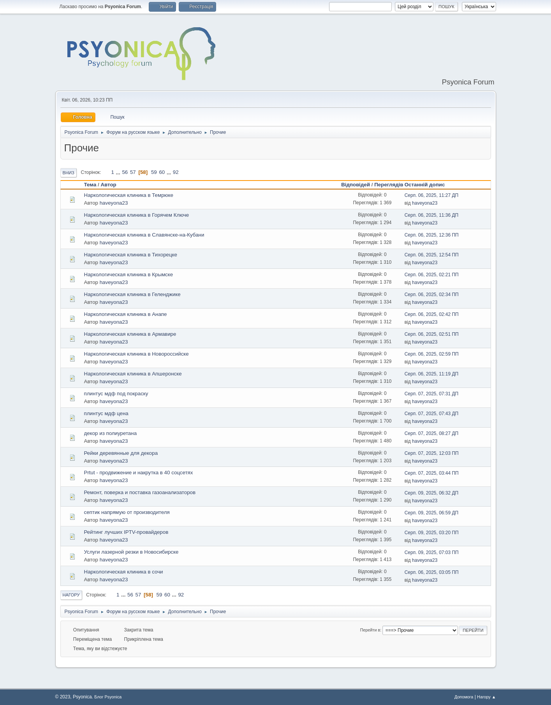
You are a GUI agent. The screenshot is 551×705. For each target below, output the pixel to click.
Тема (90, 185)
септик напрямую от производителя (127, 512)
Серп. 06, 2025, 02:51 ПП (432, 334)
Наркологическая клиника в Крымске (128, 274)
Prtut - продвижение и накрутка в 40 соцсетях (138, 472)
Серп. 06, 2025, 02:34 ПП (432, 294)
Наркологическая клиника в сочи (123, 572)
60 (162, 172)
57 (133, 172)
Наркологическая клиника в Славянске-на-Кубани (144, 235)
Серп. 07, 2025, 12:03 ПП (432, 453)
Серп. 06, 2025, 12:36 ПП (432, 235)
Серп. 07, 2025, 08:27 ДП (432, 433)
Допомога (463, 696)
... (119, 172)
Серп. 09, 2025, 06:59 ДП (432, 513)
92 (176, 172)
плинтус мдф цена (106, 413)
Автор (111, 185)
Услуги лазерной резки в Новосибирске (131, 552)
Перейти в (370, 630)
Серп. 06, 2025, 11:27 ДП (432, 195)
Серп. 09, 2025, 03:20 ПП (432, 532)
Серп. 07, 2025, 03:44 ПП (432, 473)
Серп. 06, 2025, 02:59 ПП (432, 354)
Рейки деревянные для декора (121, 453)
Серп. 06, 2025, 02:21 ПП (432, 274)
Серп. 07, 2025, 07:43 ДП (432, 413)
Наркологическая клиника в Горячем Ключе (136, 215)
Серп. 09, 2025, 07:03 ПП (432, 552)
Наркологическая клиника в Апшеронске (133, 374)
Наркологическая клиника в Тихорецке (130, 255)
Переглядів (388, 185)
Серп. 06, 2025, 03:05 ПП (432, 572)
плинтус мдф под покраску (116, 393)
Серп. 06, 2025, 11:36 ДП (432, 215)
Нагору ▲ (486, 696)
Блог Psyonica (107, 696)
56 (125, 172)
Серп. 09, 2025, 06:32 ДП (432, 493)
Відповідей (355, 185)
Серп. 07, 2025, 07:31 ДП (432, 393)
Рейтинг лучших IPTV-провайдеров (126, 532)
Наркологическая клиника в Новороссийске (136, 354)
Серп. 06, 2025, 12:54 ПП (432, 255)
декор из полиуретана (110, 433)
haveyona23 (114, 203)
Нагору (71, 595)
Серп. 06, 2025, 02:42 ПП (432, 314)
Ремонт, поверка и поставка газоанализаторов (140, 492)
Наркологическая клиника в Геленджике (132, 294)
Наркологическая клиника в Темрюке (128, 195)
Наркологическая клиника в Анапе (125, 314)
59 (154, 172)
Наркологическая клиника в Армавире (130, 334)
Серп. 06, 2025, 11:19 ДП (432, 374)
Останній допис (425, 185)
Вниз (68, 172)
